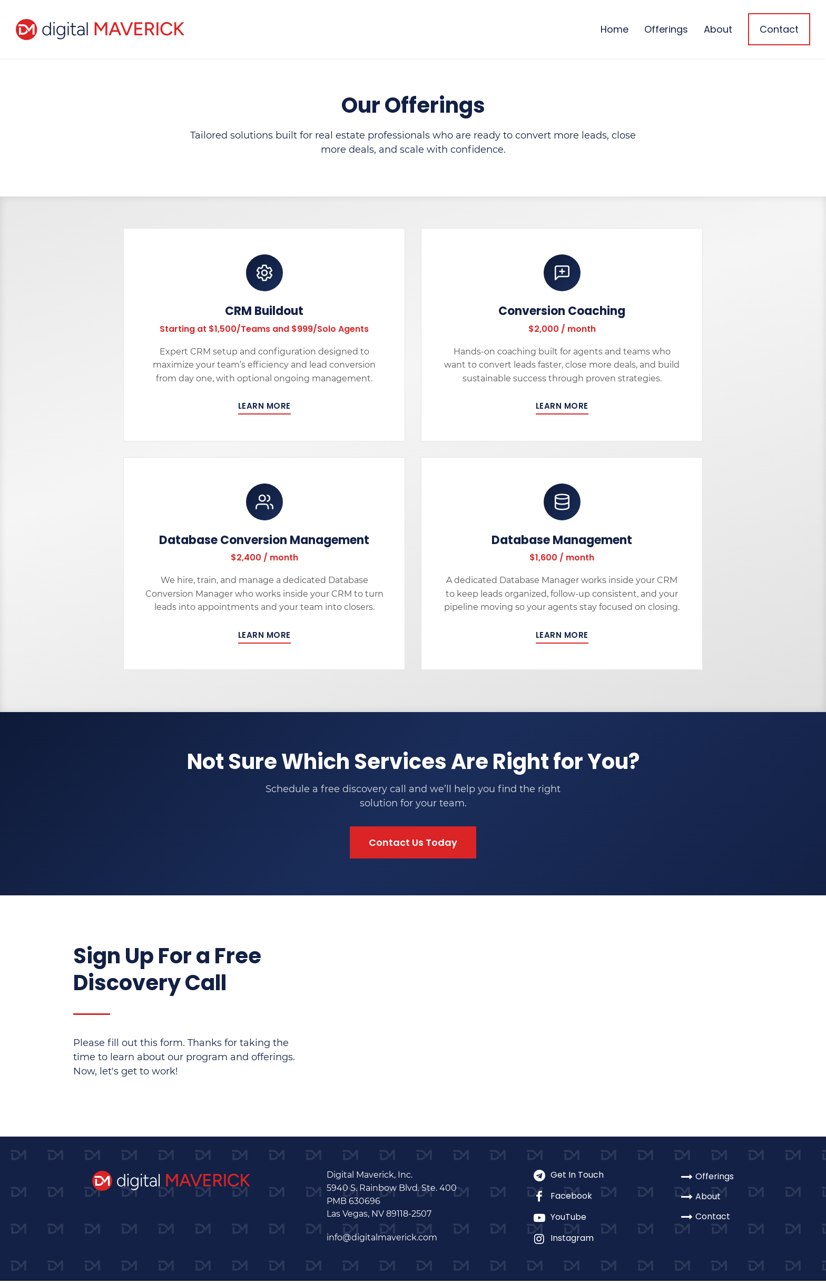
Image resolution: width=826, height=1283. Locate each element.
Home (614, 29)
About (718, 29)
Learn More (264, 406)
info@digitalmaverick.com (382, 1240)
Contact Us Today (413, 844)
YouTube (568, 1219)
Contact (779, 29)
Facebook (568, 1198)
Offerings (666, 29)
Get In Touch (568, 1177)
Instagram (568, 1240)
